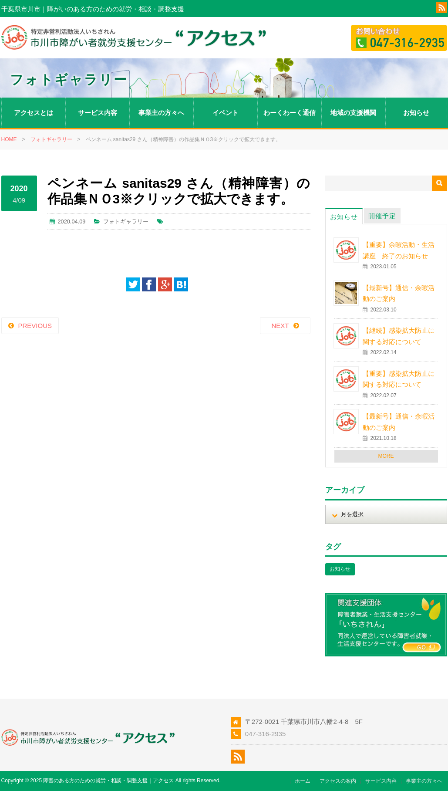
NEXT (280, 325)
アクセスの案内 (338, 781)
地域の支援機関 (353, 112)
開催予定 (382, 216)
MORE (386, 456)
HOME (9, 139)
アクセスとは (33, 112)
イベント (225, 112)
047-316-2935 (265, 733)
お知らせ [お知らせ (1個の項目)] (340, 569)
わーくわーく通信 (289, 112)
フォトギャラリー (51, 139)
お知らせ (416, 112)
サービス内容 (97, 112)
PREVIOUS (35, 325)
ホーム (302, 781)
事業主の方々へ (161, 112)
